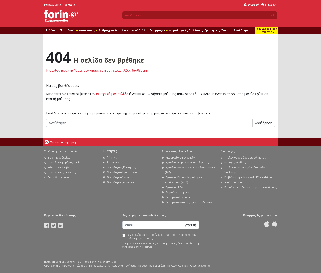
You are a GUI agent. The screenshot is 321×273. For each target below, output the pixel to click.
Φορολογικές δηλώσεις (62, 172)
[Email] (151, 225)
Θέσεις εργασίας (200, 265)
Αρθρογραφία (108, 30)
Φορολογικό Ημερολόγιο (122, 172)
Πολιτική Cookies (177, 265)
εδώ (196, 94)
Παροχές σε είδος (235, 162)
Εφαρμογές (158, 30)
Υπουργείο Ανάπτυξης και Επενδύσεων (189, 202)
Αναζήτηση (242, 30)
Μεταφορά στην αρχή (63, 142)
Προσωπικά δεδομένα (151, 265)
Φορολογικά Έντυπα (119, 177)
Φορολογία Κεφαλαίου (179, 192)
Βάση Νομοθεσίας (59, 157)
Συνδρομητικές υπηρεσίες (267, 30)
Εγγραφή (251, 4)
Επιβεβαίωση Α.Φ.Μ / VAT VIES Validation (248, 177)
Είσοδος (268, 5)
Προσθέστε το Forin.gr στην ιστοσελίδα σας (250, 187)
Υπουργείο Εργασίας (178, 197)
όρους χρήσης (178, 235)
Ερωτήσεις (212, 30)
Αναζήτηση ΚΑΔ (233, 182)
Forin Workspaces (58, 177)
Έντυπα (226, 30)
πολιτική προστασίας (140, 238)
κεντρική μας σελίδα (112, 94)
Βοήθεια (70, 5)
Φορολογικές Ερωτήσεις (121, 167)
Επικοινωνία (53, 5)
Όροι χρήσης (52, 265)
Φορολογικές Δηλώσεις (186, 30)
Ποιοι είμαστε (97, 265)
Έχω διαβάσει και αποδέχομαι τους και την (161, 236)
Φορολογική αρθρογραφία (64, 162)
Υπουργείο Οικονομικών (180, 157)
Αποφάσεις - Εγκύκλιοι (177, 151)
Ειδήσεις (52, 30)
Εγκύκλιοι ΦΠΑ (174, 187)
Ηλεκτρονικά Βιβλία (134, 30)
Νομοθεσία (69, 30)
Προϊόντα (68, 265)
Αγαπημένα (113, 162)
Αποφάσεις (88, 30)
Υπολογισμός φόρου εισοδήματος (245, 157)
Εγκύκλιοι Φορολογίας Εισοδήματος (187, 162)
